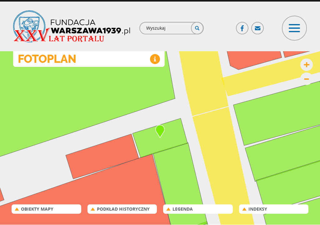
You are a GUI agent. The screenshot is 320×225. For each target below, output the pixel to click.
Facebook (242, 25)
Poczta (258, 25)
